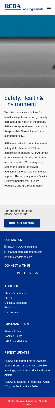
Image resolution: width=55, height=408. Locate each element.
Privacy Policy (12, 331)
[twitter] (30, 273)
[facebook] (24, 273)
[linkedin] (18, 273)
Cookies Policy (13, 336)
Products (9, 307)
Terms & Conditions (15, 340)
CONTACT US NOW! (22, 223)
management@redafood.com (25, 251)
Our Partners (12, 312)
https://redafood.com (20, 257)
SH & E (8, 298)
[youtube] (36, 273)
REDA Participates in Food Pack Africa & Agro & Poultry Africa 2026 (27, 384)
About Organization (15, 293)
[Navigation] (49, 7)
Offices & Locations (15, 302)
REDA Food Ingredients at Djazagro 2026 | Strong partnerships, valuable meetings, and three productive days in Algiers (27, 367)
